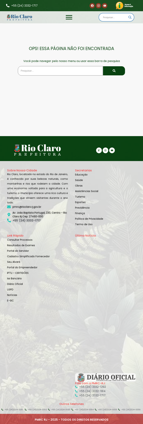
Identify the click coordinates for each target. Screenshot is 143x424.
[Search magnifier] (129, 17)
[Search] (60, 71)
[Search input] (115, 17)
